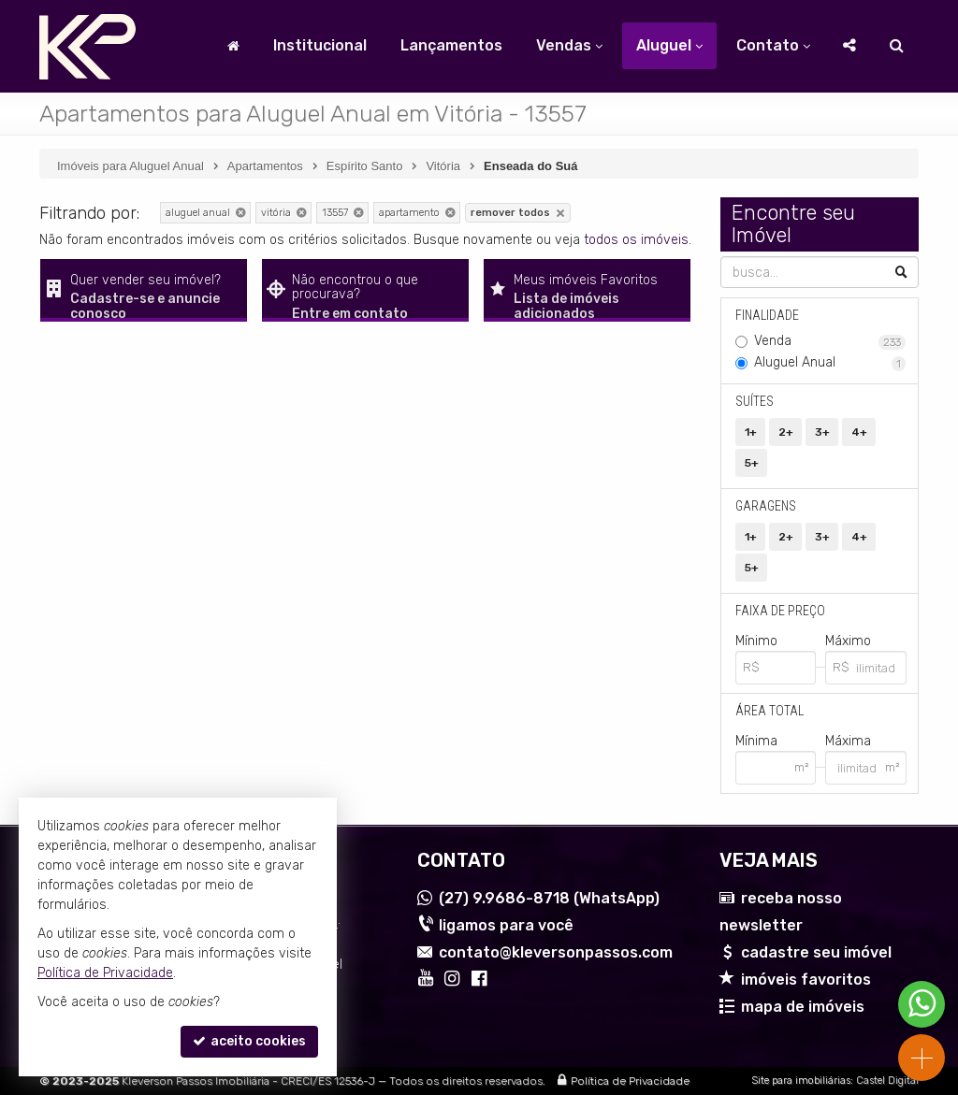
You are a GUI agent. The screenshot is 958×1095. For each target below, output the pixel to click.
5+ (752, 462)
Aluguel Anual (830, 362)
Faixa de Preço (780, 610)
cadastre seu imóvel (816, 952)
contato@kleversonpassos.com (556, 952)
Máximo (848, 641)
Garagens (765, 505)
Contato (773, 45)
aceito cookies (249, 1041)
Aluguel (669, 45)
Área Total (769, 710)
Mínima (756, 741)
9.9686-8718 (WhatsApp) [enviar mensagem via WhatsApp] (549, 898)
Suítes (754, 401)
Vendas (569, 45)
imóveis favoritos (806, 979)
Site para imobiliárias (800, 1080)
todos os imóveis (636, 240)
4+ (859, 432)
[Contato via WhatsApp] (921, 1004)
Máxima (848, 741)
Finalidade (767, 315)
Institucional (320, 45)
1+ (751, 432)
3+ (822, 432)
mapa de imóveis (802, 1007)
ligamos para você (506, 925)
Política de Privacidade (630, 1081)
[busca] (897, 45)
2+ (785, 432)
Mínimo (756, 641)
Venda (830, 341)
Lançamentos (451, 45)
